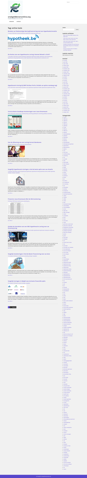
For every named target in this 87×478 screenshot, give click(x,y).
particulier (65, 367)
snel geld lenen (66, 385)
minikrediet (65, 337)
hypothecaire (49, 56)
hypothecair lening (67, 265)
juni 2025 (65, 78)
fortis (27, 87)
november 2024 (66, 90)
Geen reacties (17, 33)
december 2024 (66, 88)
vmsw (64, 429)
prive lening (65, 377)
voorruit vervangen (67, 434)
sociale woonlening (67, 390)
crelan (64, 200)
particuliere (65, 370)
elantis (64, 214)
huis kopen (65, 245)
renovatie (65, 379)
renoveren (65, 380)
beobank (65, 174)
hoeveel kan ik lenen (67, 242)
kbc (48, 230)
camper (64, 195)
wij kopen (65, 444)
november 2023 (66, 110)
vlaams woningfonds (67, 427)
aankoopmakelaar (66, 134)
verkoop (64, 420)
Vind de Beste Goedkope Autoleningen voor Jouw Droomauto (27, 111)
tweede (64, 397)
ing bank (65, 282)
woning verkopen (66, 450)
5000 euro (65, 130)
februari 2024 (66, 105)
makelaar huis (66, 329)
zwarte (64, 469)
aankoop (65, 132)
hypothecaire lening (29, 33)
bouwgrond (65, 190)
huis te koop (65, 252)
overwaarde (65, 365)
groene (64, 234)
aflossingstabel (66, 142)
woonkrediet (51, 230)
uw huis (64, 402)
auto (20, 113)
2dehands (65, 125)
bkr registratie (66, 182)
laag (64, 310)
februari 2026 (66, 65)
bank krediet (65, 162)
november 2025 (66, 70)
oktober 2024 (66, 92)
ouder (64, 357)
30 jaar (64, 127)
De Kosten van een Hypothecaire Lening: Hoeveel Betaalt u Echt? (29, 54)
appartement (66, 145)
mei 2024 (65, 100)
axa (64, 157)
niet (64, 352)
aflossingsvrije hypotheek (68, 144)
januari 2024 (65, 107)
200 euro (65, 122)
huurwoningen (66, 259)
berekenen (23, 33)
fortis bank (65, 220)
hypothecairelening (67, 270)
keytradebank (66, 290)
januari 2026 (65, 67)
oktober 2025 (66, 72)
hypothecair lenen (43, 56)
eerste (64, 209)
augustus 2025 (66, 75)
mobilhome (65, 345)
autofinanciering (25, 113)
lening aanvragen (66, 317)
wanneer (65, 439)
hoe (64, 240)
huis (64, 244)
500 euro (65, 129)
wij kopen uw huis (66, 445)
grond (64, 235)
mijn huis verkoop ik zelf (68, 334)
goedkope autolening (47, 113)
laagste (64, 312)
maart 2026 (65, 63)
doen (64, 202)
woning (64, 447)
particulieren (65, 372)
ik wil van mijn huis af (67, 279)
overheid (65, 362)
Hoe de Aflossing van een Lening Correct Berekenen (24, 142)
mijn (64, 332)
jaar (64, 284)
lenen (39, 33)
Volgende (14, 307)
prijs (64, 375)
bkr (64, 179)
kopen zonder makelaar (68, 300)
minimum (65, 340)
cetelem (65, 197)
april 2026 (65, 62)
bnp (20, 87)
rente (64, 382)
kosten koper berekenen (68, 307)
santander (65, 384)
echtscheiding (66, 205)
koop (64, 297)
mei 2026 (65, 60)
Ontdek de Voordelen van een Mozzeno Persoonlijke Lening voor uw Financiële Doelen (71, 46)
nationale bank (66, 350)
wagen (64, 437)
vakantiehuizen (66, 405)
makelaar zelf (66, 330)
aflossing (22, 144)
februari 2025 (66, 85)
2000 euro (65, 124)
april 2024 (65, 102)
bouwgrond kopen (66, 192)
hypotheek (36, 33)
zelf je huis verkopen (67, 464)
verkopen (65, 424)
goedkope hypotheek (67, 230)
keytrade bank (66, 289)
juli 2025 (65, 77)
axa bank (65, 159)
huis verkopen (66, 254)
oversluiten (65, 364)
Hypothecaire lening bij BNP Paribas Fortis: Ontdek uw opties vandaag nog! (32, 85)
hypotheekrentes (66, 275)
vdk (64, 409)
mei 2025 (65, 80)
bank (64, 160)
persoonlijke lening (67, 374)
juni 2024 (65, 98)
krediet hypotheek (27, 57)
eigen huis (65, 210)
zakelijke (65, 460)
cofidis (64, 199)
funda (64, 222)
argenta (64, 149)
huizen (64, 257)
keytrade (65, 287)
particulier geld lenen (67, 369)
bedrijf (64, 167)
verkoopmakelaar (66, 422)
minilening (65, 339)
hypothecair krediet (35, 56)
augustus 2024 (66, 95)
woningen (65, 452)
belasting (65, 170)
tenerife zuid (65, 394)
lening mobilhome (66, 320)
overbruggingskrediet (67, 360)
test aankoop (66, 395)
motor (64, 349)
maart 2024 (65, 103)
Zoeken (64, 27)
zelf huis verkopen (67, 462)
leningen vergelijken (16, 172)
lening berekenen (37, 57)
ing (28, 201)
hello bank (65, 237)
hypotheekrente (66, 274)
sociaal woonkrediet (67, 387)
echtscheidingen (66, 207)
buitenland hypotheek (67, 194)
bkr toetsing (65, 184)
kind (64, 292)
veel (64, 410)
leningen (9, 172)
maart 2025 (65, 83)
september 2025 (66, 73)
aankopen (65, 135)
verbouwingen (66, 417)
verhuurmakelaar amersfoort (69, 419)
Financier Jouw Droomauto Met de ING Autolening (24, 199)
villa (64, 425)
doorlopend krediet (67, 204)
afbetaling (65, 137)
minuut (64, 344)
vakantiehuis (65, 404)
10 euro (64, 117)
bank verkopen (66, 164)
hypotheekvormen (66, 277)
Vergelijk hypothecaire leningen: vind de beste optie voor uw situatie (30, 169)
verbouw (65, 412)
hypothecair (29, 56)
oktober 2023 (66, 112)
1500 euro (65, 120)
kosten (22, 57)
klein (64, 294)
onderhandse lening (67, 355)
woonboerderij (66, 455)
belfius (64, 172)
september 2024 (66, 93)
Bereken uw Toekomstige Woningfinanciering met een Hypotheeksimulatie (32, 31)
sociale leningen (66, 389)
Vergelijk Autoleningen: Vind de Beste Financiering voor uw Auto (29, 254)
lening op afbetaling (67, 322)
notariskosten (44, 57)
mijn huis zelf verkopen (68, 335)
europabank (65, 215)
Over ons (11, 21)
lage (64, 314)
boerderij (65, 189)
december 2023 (66, 108)
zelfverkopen (66, 465)
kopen (64, 299)
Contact (19, 21)
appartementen (66, 147)
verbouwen (65, 414)
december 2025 (66, 68)
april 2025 (65, 82)
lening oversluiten (67, 324)
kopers (64, 302)
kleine (64, 295)
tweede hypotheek (67, 399)
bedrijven (65, 169)
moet (64, 347)
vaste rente (65, 407)
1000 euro (65, 119)
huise (64, 255)
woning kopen (66, 449)
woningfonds (65, 454)
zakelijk (64, 459)
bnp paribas (23, 87)
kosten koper (66, 305)
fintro (64, 217)
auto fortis (65, 152)
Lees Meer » (10, 48)
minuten (65, 342)
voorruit (64, 432)
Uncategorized (66, 400)
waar (64, 435)
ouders (64, 359)
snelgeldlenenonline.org (19, 17)
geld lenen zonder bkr (67, 225)
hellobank (65, 239)
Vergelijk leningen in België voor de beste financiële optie (26, 281)
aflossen (65, 139)
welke (64, 442)
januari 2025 (65, 87)
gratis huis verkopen (67, 232)
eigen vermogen (66, 212)
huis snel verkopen (67, 250)
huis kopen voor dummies (68, 247)
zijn (64, 467)
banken (64, 165)
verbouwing (65, 415)
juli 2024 (65, 97)
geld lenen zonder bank (68, 224)
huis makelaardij (66, 249)
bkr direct (65, 180)
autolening (30, 113)
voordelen (65, 430)
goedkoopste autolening (38, 113)
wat (48, 57)
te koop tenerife (66, 392)
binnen (64, 177)
